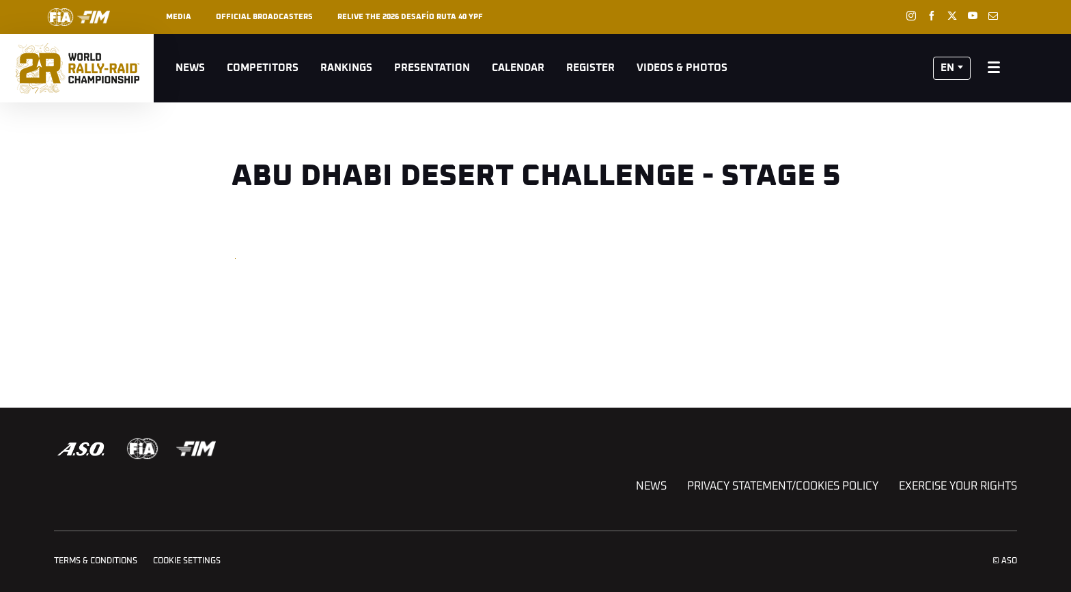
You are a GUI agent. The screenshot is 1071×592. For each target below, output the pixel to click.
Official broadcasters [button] (264, 16)
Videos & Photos (682, 68)
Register (590, 68)
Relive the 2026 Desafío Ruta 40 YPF (410, 16)
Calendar (518, 68)
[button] (952, 68)
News (190, 68)
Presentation (432, 68)
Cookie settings (187, 561)
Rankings (346, 68)
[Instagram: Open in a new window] (911, 15)
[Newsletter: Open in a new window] (993, 15)
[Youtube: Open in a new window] (972, 15)
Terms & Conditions (95, 561)
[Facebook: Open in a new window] (931, 15)
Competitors (262, 68)
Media (178, 16)
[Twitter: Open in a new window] (952, 15)
